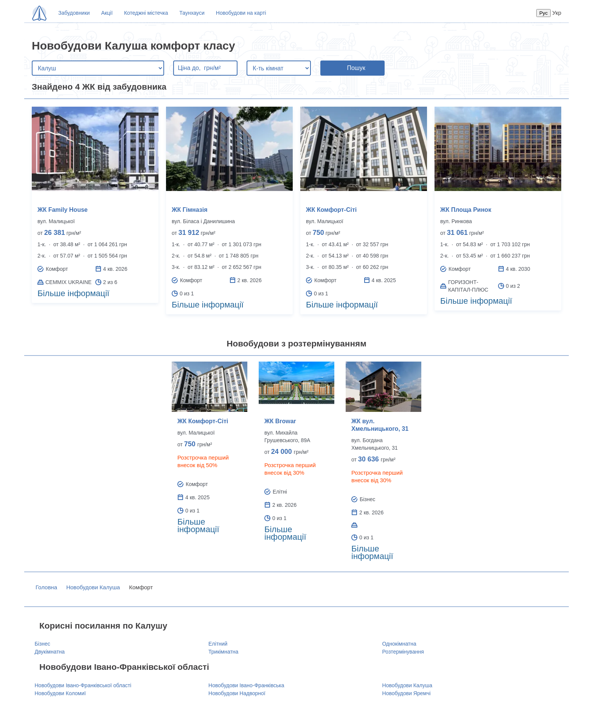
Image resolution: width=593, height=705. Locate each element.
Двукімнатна (50, 652)
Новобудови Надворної (236, 693)
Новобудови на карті (241, 13)
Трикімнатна (223, 652)
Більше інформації (73, 293)
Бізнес (42, 644)
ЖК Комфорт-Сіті (331, 210)
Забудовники (74, 13)
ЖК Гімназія (190, 210)
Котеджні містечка (146, 13)
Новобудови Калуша (93, 587)
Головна (46, 587)
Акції (106, 13)
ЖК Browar (280, 421)
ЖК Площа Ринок (465, 210)
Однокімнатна (399, 644)
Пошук (356, 68)
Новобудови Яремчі (406, 693)
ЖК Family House (62, 210)
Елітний (217, 644)
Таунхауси (191, 13)
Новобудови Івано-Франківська (246, 685)
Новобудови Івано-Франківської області (83, 685)
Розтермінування (403, 652)
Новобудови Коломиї (60, 693)
